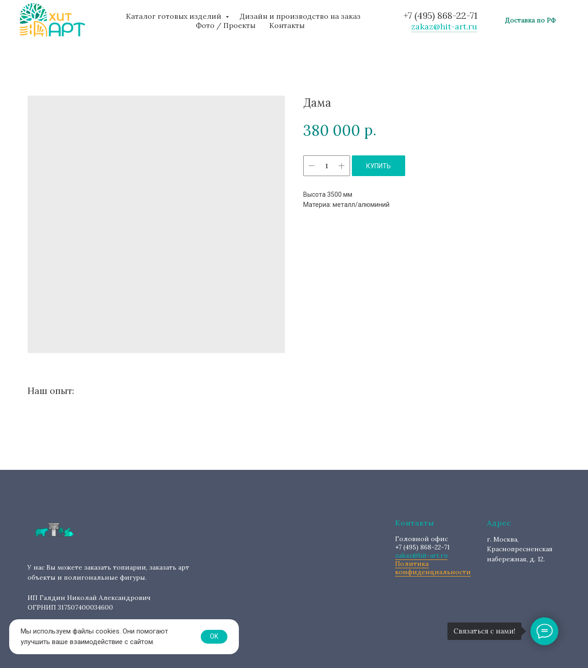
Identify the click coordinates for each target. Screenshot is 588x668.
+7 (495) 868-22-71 (440, 15)
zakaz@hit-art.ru (444, 26)
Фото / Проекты (225, 25)
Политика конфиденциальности (433, 568)
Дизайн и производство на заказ (300, 16)
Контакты (287, 25)
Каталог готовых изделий (174, 16)
